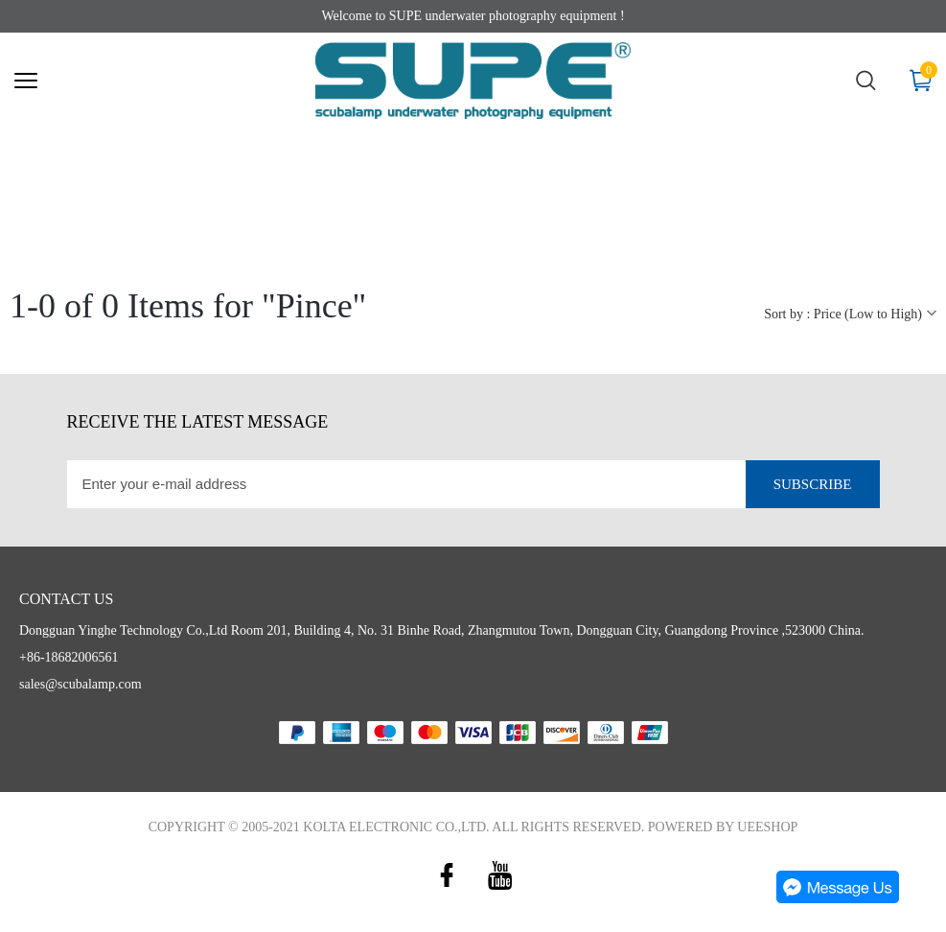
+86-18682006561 (69, 657)
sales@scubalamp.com (80, 684)
